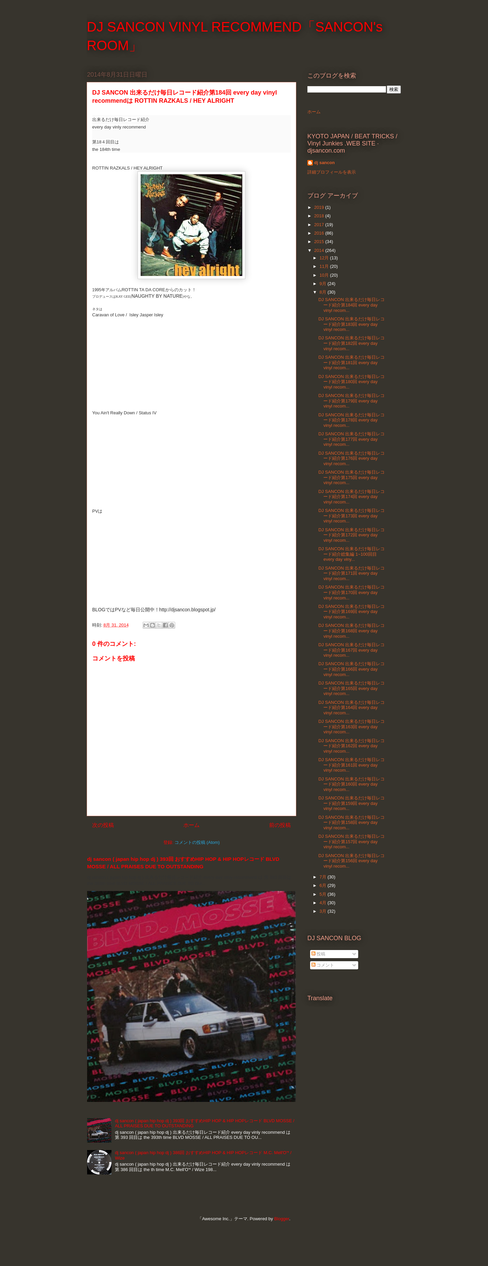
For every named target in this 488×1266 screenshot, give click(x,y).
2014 (319, 250)
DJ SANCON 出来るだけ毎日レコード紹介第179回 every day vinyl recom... (351, 401)
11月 (325, 266)
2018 (319, 215)
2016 (319, 233)
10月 (325, 275)
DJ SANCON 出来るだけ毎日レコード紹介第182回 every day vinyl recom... (351, 343)
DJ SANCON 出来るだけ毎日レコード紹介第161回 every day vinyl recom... (351, 765)
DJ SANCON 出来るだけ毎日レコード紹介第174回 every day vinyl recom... (351, 497)
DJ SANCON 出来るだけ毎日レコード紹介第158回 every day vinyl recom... (351, 822)
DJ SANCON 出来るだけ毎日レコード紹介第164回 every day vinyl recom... (351, 707)
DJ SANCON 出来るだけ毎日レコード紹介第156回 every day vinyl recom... (351, 861)
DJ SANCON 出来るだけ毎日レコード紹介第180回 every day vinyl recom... (351, 382)
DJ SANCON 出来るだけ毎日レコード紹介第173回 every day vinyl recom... (351, 515)
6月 (324, 885)
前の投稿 (280, 825)
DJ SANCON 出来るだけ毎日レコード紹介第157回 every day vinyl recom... (351, 841)
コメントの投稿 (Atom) (197, 842)
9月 (324, 283)
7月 (324, 876)
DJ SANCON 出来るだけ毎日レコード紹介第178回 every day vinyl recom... (351, 420)
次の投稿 (103, 825)
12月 (325, 257)
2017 (319, 224)
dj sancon (324, 162)
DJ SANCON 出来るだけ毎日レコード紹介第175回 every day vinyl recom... (351, 477)
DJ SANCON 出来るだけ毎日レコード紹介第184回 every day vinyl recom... (351, 305)
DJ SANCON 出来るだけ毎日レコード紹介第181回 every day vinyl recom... (351, 362)
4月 (324, 902)
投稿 (318, 953)
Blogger (281, 1218)
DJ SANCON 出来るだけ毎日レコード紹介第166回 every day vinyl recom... (351, 669)
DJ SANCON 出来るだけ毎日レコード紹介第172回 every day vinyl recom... (351, 535)
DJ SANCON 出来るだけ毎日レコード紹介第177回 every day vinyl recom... (351, 439)
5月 (324, 894)
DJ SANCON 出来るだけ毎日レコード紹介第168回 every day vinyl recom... (351, 630)
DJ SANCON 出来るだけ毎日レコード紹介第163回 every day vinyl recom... (351, 726)
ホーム (191, 825)
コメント (322, 965)
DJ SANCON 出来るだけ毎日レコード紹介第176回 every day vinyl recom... (351, 458)
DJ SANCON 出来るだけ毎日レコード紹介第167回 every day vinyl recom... (351, 650)
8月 (324, 292)
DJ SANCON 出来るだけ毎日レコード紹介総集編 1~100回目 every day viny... (351, 554)
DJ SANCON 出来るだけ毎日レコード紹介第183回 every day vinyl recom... (351, 324)
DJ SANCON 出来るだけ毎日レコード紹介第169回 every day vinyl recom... (351, 611)
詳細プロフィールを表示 (331, 172)
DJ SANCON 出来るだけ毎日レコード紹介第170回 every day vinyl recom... (351, 592)
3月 (324, 911)
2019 (319, 207)
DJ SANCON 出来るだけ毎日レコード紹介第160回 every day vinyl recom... (351, 784)
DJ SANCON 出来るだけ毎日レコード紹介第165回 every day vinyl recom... (351, 688)
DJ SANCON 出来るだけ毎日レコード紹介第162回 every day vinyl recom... (351, 746)
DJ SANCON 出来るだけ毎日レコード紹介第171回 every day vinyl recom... (351, 573)
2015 (319, 241)
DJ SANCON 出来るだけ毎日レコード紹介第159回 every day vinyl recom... (351, 803)
